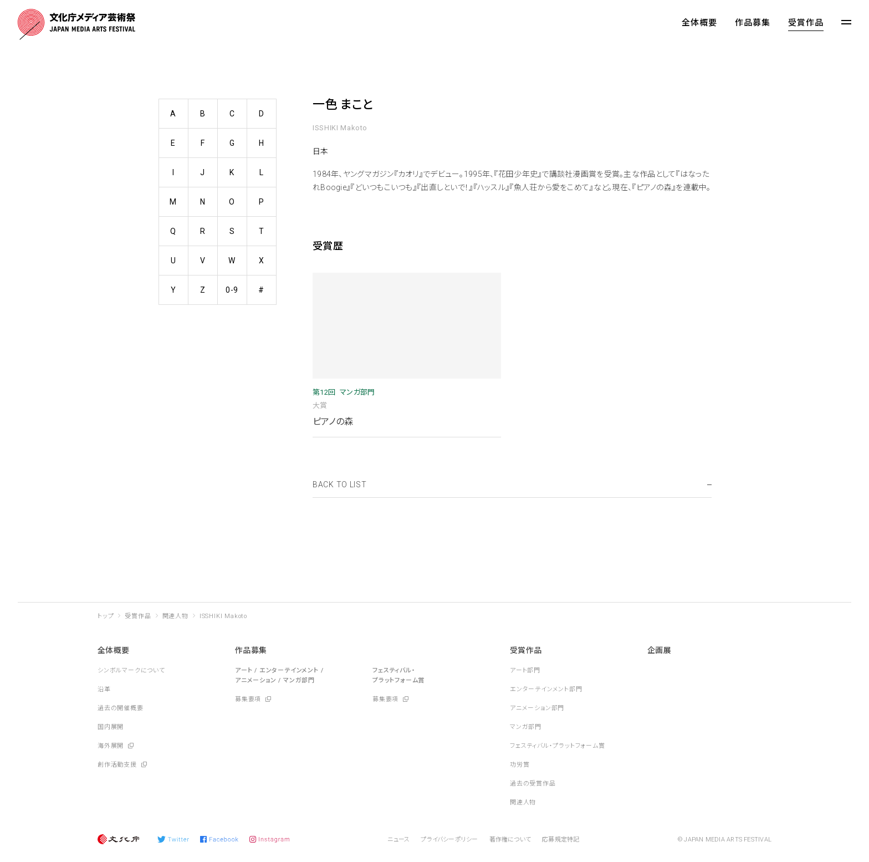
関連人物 (175, 616)
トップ (106, 616)
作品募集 (752, 23)
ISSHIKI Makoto (223, 616)
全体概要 (699, 23)
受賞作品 (806, 23)
